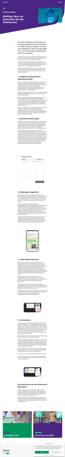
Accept (41, 452)
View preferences (56, 452)
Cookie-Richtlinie (46, 454)
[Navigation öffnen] (59, 2)
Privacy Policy (52, 454)
